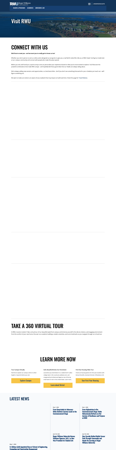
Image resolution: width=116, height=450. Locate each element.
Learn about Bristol (57, 385)
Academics (30, 8)
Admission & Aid (39, 8)
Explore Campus (25, 380)
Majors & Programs (19, 8)
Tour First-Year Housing (90, 380)
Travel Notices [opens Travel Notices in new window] (83, 78)
